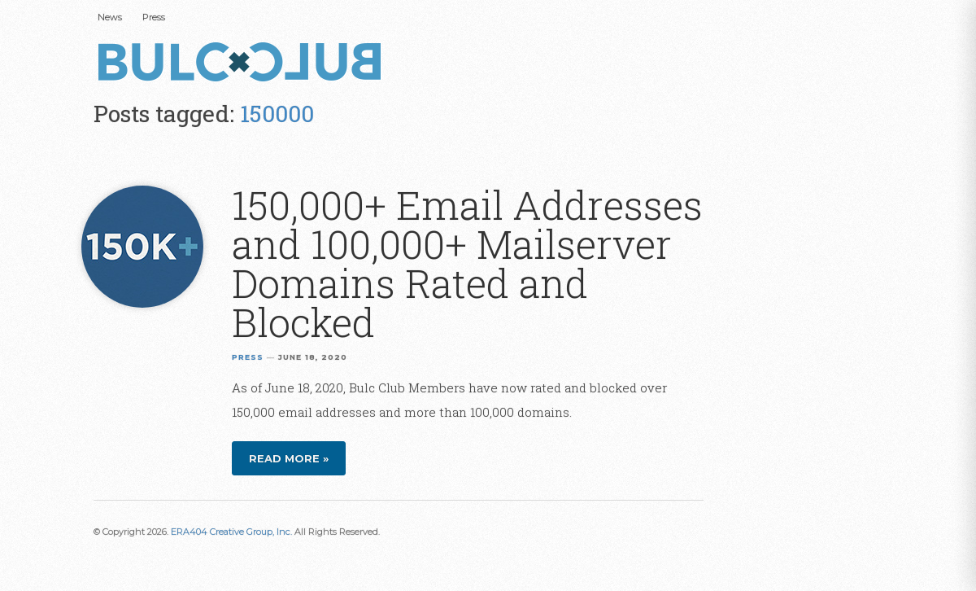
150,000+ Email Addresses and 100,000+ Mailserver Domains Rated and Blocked (467, 263)
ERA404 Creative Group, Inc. (231, 531)
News (110, 17)
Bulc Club (244, 63)
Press (153, 17)
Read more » (289, 458)
